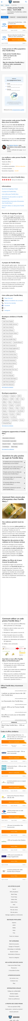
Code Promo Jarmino (8, 366)
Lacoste (18, 405)
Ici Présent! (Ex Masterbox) (9, 360)
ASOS (19, 396)
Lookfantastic (6, 420)
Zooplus (4, 411)
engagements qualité (18, 110)
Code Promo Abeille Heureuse (10, 324)
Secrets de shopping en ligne (10, 189)
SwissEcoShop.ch (18, 342)
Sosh (22, 408)
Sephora (13, 396)
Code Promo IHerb (7, 336)
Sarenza (5, 405)
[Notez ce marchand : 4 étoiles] (8, 180)
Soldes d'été (14, 899)
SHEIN (11, 399)
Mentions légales (14, 993)
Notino (18, 414)
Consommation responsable (9, 441)
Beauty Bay (5, 417)
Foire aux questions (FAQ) (14, 1006)
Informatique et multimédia (14, 949)
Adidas (4, 402)
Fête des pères (14, 912)
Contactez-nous (14, 980)
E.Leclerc (12, 414)
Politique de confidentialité (14, 991)
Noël (14, 904)
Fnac (22, 399)
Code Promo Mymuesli (8, 384)
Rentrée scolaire (14, 907)
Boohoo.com (17, 402)
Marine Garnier (13, 145)
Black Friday (14, 446)
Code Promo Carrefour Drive (9, 354)
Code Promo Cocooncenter (9, 345)
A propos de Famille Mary (9, 191)
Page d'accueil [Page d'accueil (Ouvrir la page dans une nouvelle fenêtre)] (7, 298)
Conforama (14, 420)
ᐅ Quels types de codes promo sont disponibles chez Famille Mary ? (13, 467)
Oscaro (21, 420)
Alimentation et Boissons (9, 438)
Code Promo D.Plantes (8, 330)
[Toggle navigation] (2, 2)
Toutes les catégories (14, 957)
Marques (7, 5)
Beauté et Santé (7, 444)
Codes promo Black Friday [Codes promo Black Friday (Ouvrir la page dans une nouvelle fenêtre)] (14, 965)
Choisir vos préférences (14, 998)
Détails (25, 30)
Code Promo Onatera (8, 327)
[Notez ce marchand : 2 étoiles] (5, 180)
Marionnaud (12, 411)
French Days (14, 897)
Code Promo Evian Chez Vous (10, 369)
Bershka (5, 408)
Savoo (2, 5)
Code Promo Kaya (7, 372)
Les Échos (13, 417)
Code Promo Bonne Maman (9, 363)
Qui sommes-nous (14, 978)
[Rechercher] (26, 1)
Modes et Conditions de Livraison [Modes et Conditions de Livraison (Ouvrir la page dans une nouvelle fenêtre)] (12, 300)
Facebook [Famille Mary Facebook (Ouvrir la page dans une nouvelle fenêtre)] (6, 305)
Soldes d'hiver (14, 902)
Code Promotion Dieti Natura (10, 378)
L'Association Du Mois (14, 970)
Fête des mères (14, 909)
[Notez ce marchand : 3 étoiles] (6, 180)
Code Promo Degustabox (9, 351)
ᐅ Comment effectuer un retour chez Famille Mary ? (11, 483)
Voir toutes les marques (7, 387)
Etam (17, 408)
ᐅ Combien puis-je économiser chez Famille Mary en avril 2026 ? (13, 462)
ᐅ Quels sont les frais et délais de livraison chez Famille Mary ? (12, 473)
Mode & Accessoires (14, 944)
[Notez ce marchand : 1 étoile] (3, 180)
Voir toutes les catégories (8, 449)
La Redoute (5, 396)
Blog (14, 983)
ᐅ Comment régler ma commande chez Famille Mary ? (12, 478)
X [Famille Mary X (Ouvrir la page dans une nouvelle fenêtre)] (3, 308)
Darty (10, 402)
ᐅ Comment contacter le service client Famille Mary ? (12, 488)
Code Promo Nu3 (7, 342)
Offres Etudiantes (14, 891)
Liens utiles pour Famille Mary (10, 194)
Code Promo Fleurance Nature (10, 333)
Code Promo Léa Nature (8, 381)
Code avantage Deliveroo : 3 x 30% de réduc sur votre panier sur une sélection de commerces (16, 736)
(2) (4, 17)
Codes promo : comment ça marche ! (14, 1009)
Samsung (5, 414)
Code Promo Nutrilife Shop (9, 339)
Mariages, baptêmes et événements (14, 915)
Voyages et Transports (14, 946)
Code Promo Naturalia (8, 375)
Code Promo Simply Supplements (11, 348)
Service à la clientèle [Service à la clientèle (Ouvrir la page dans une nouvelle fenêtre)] (9, 303)
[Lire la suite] (3, 435)
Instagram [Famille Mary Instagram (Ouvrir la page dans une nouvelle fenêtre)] (6, 310)
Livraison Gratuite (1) (22, 17)
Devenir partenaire (14, 1011)
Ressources (14, 968)
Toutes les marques (14, 936)
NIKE (17, 399)
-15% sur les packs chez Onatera (16, 840)
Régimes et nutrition (18, 444)
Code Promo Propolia (8, 321)
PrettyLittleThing (7, 423)
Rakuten (11, 408)
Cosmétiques (6, 446)
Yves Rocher (20, 411)
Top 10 (14, 889)
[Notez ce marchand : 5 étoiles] (10, 180)
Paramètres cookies (14, 996)
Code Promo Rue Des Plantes (10, 357)
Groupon (11, 405)
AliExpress (5, 399)
